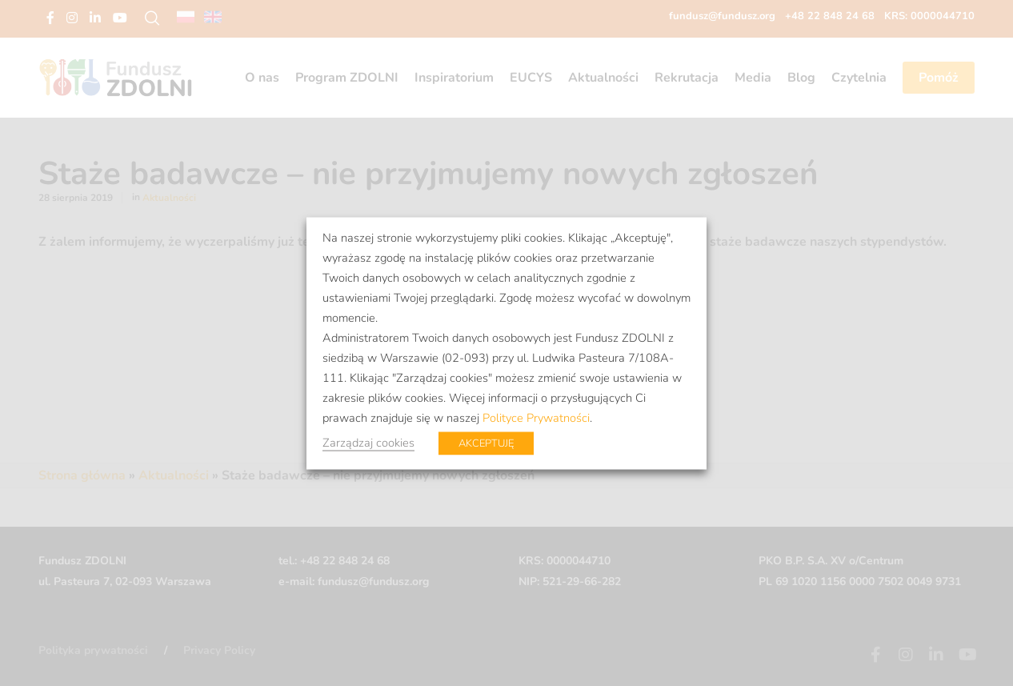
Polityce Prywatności (536, 417)
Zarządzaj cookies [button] (368, 442)
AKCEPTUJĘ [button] (486, 442)
